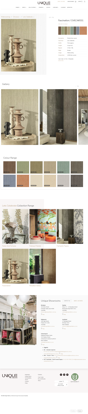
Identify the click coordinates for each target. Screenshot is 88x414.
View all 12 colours (63, 24)
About (26, 379)
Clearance (63, 7)
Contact (27, 381)
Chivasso (16, 17)
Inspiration (69, 7)
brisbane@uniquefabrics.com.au (48, 312)
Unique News (28, 376)
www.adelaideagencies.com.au (51, 354)
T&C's (39, 380)
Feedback (73, 411)
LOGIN (80, 1)
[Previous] (49, 17)
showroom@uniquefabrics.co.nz (69, 326)
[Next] (53, 17)
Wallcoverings (33, 7)
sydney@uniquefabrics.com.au (69, 312)
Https (26, 383)
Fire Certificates (42, 379)
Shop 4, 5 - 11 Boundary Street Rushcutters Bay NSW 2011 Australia (69, 307)
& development (21, 395)
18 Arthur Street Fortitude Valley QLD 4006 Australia (47, 307)
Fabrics (24, 7)
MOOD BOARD (72, 1)
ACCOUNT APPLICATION (59, 383)
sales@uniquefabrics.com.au (47, 326)
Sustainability (28, 378)
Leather (48, 7)
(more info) (60, 60)
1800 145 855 (61, 1)
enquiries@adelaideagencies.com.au (63, 351)
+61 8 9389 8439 (58, 355)
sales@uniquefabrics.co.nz (47, 342)
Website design (14, 395)
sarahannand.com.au (48, 361)
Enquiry (80, 411)
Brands (18, 7)
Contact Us (66, 301)
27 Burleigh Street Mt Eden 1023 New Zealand (66, 322)
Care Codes (41, 377)
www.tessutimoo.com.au (50, 357)
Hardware (56, 7)
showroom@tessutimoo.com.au (71, 355)
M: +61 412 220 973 (49, 351)
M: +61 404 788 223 (68, 359)
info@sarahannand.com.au (79, 359)
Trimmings (41, 7)
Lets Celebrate (28, 17)
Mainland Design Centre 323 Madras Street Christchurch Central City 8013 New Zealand (48, 337)
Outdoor (40, 374)
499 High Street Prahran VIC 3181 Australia (45, 322)
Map (42, 314)
